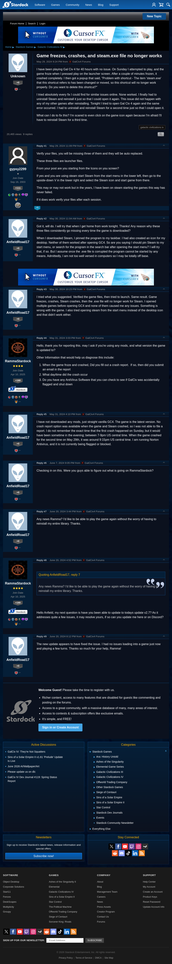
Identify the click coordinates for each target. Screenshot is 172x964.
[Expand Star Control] (94, 808)
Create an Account (152, 891)
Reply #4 (42, 338)
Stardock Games (24, 47)
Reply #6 (42, 463)
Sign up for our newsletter (23, 940)
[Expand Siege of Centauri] (94, 792)
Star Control (55, 901)
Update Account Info (153, 906)
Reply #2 (42, 218)
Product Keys (150, 896)
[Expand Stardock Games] (90, 752)
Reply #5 (42, 414)
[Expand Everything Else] (90, 829)
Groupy (7, 911)
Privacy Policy (66, 958)
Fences (7, 896)
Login (42, 23)
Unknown (17, 76)
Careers (101, 896)
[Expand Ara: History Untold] (94, 757)
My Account (149, 886)
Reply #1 (42, 145)
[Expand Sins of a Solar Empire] (94, 798)
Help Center (149, 881)
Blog (100, 4)
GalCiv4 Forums (80, 61)
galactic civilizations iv (152, 127)
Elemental (54, 886)
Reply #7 (42, 511)
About (100, 881)
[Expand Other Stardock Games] (94, 787)
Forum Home (17, 23)
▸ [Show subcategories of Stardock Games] (35, 47)
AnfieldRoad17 (17, 242)
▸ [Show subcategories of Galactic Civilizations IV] (64, 47)
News (88, 4)
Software (40, 4)
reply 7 (75, 574)
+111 (18, 188)
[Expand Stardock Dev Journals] (94, 813)
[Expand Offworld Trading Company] (94, 782)
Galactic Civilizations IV (49, 47)
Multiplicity (8, 906)
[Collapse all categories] (166, 751)
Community (72, 4)
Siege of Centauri (58, 916)
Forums (101, 921)
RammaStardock (18, 361)
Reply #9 (42, 636)
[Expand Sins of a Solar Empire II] (94, 803)
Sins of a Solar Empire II (62, 896)
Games (55, 4)
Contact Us (103, 916)
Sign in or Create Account (60, 727)
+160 (18, 380)
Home (8, 47)
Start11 (7, 891)
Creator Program (106, 911)
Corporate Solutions (13, 886)
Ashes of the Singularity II (62, 881)
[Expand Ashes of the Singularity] (94, 762)
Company (103, 875)
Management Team (107, 891)
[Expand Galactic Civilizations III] (94, 772)
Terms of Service (84, 958)
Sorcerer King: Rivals (60, 921)
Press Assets (104, 906)
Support (114, 4)
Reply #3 (42, 289)
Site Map (108, 958)
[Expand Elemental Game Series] (94, 767)
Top (164, 145)
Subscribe (94, 940)
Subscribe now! (43, 856)
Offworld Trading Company (63, 911)
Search (32, 23)
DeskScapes (9, 901)
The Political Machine (60, 906)
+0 (18, 82)
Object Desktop (11, 881)
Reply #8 (42, 560)
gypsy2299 (18, 169)
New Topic (154, 16)
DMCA (98, 958)
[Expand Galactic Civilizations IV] (94, 777)
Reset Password (151, 901)
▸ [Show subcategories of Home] (13, 47)
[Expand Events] (94, 818)
